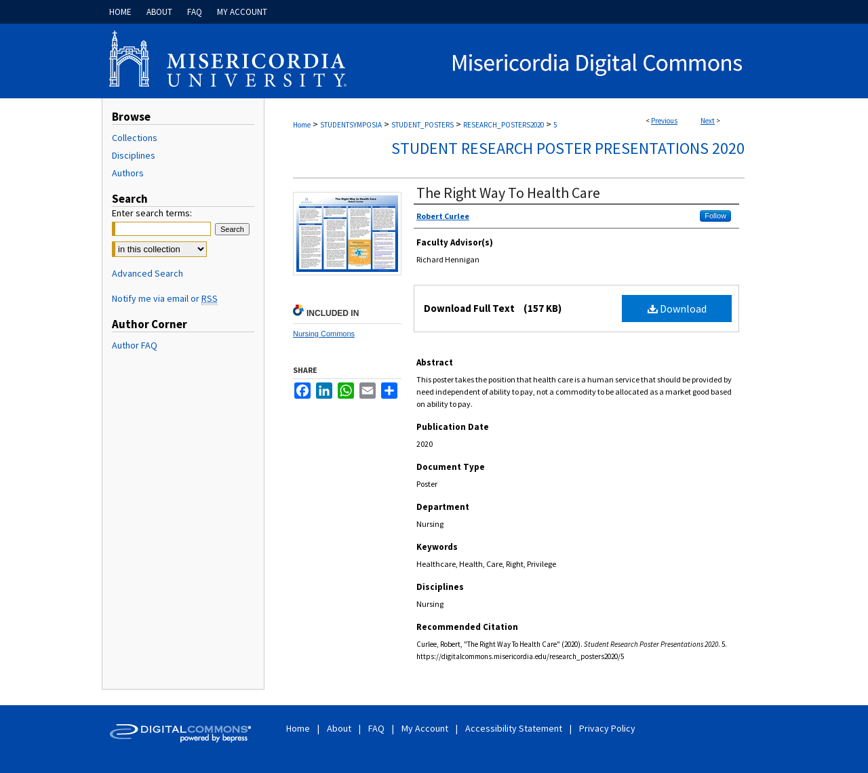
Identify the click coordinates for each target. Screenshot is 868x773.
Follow (715, 216)
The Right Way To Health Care (508, 192)
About (340, 728)
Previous (664, 120)
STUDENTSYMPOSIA (351, 125)
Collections (134, 138)
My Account (425, 728)
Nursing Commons (324, 334)
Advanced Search (147, 273)
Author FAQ (134, 345)
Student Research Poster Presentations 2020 (568, 148)
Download (677, 308)
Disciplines (133, 155)
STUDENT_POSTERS (422, 125)
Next (708, 120)
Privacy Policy (607, 728)
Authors (128, 173)
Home (302, 125)
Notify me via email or (165, 298)
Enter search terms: (152, 213)
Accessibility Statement (514, 728)
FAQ (377, 728)
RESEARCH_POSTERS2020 (503, 125)
